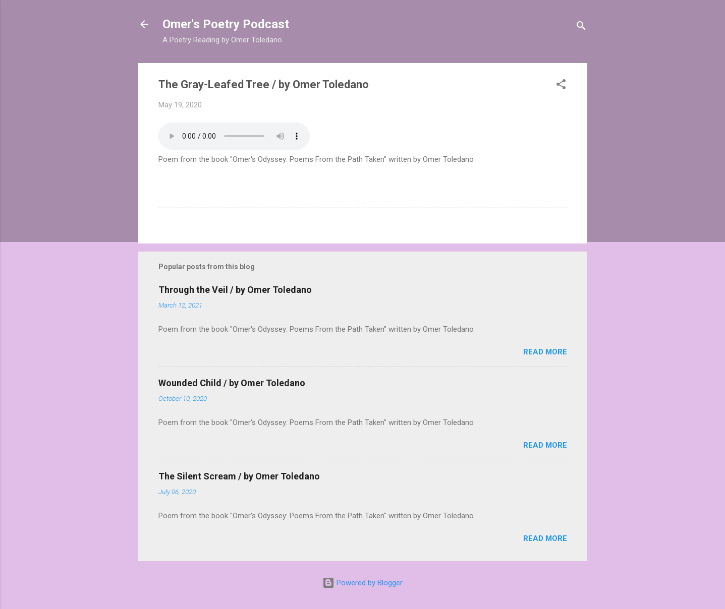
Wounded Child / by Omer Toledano (231, 383)
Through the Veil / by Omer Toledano (235, 289)
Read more (545, 351)
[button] (561, 86)
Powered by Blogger (362, 582)
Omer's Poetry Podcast (225, 24)
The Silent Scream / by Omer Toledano (239, 476)
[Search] (581, 27)
